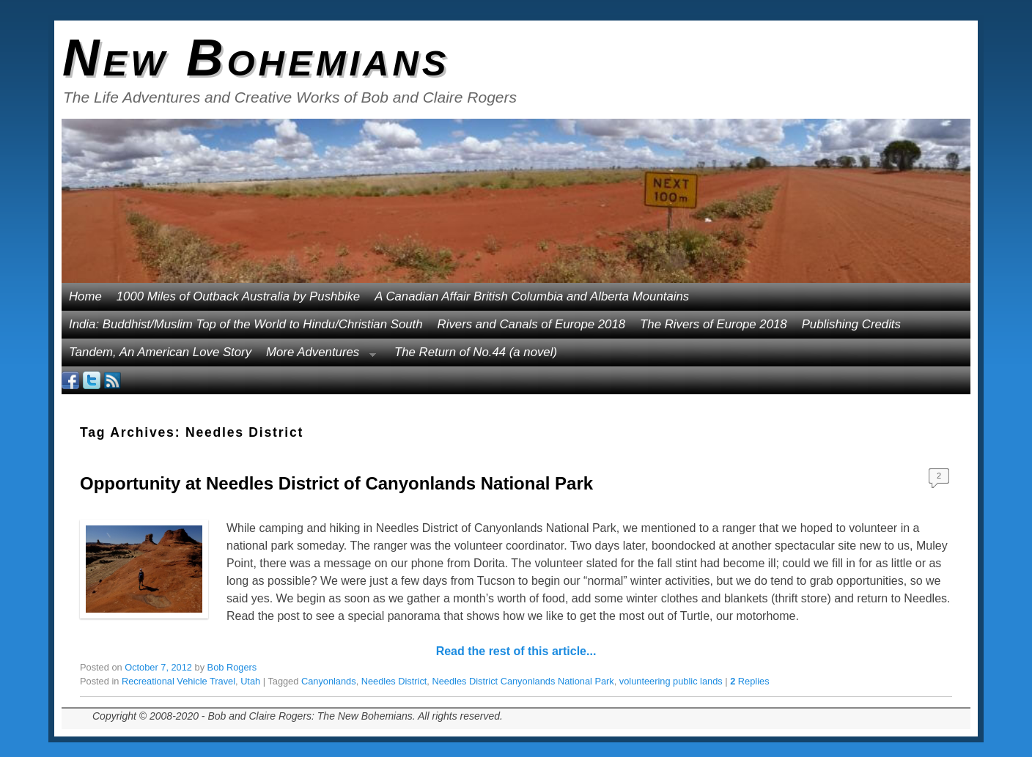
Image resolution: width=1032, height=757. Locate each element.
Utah (250, 681)
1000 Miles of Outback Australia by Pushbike (238, 296)
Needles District (394, 681)
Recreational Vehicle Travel (178, 681)
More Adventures (317, 355)
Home (85, 296)
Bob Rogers (232, 667)
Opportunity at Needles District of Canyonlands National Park (336, 483)
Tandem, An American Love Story (160, 352)
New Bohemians (256, 57)
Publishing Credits (851, 324)
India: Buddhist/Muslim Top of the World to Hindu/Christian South (246, 324)
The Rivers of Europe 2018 (713, 324)
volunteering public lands (671, 681)
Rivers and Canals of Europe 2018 (532, 324)
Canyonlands (328, 681)
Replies (749, 681)
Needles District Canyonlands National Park (522, 681)
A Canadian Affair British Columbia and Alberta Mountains (532, 296)
